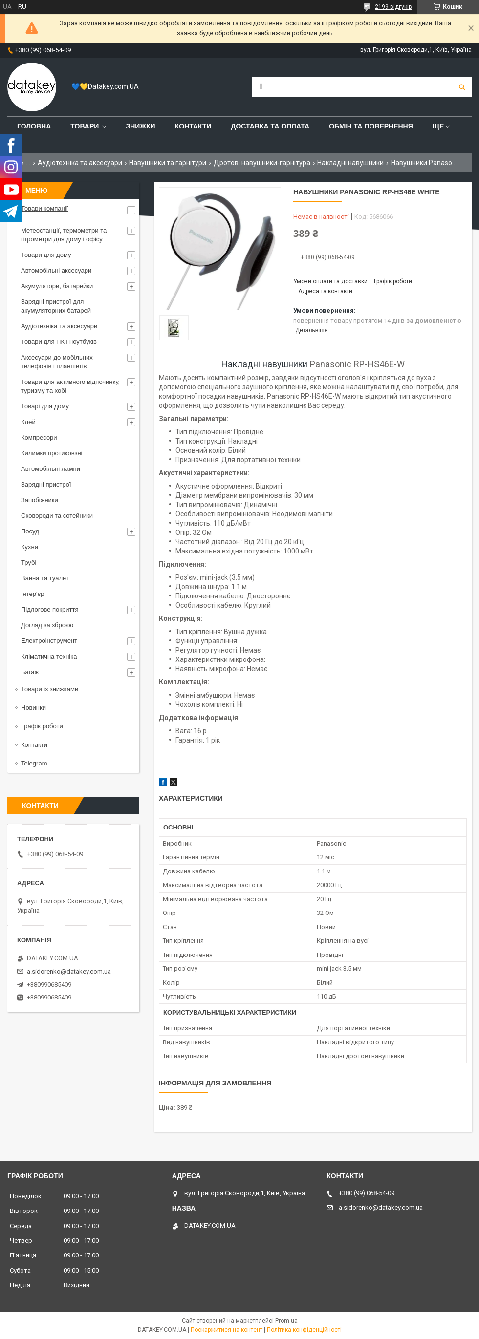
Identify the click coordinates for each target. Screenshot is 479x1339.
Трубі (28, 562)
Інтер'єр (32, 593)
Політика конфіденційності (304, 1329)
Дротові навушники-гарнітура (262, 163)
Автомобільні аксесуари (56, 270)
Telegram (34, 763)
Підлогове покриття (49, 609)
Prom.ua (286, 1321)
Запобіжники (39, 500)
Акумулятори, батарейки (57, 286)
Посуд (30, 531)
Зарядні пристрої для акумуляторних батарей (56, 306)
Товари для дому (46, 254)
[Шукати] (462, 87)
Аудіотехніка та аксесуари (80, 163)
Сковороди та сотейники (57, 515)
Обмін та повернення (371, 126)
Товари (84, 126)
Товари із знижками (49, 689)
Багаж (30, 672)
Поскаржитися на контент (226, 1329)
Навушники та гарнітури (167, 163)
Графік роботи (42, 726)
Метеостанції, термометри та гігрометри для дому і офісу (64, 235)
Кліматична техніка (49, 656)
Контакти (193, 126)
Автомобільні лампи (50, 468)
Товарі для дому (45, 406)
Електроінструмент (49, 640)
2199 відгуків (393, 6)
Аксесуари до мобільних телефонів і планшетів (57, 362)
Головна (34, 126)
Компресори (39, 437)
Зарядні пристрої (46, 484)
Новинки (33, 707)
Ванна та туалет (45, 578)
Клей (28, 421)
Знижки (140, 126)
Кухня (29, 547)
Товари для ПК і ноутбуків (59, 341)
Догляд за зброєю (47, 625)
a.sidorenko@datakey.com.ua (69, 971)
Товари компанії (44, 208)
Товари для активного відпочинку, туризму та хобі (70, 386)
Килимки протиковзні (51, 453)
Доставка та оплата (270, 126)
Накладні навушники (350, 163)
